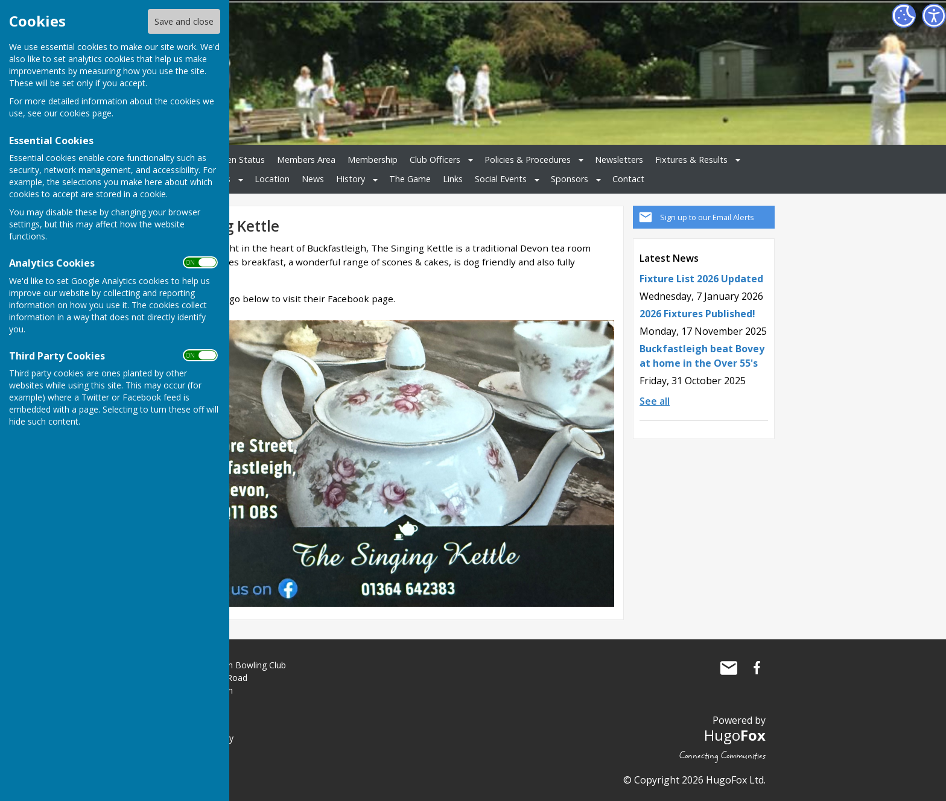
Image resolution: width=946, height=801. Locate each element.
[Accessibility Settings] (934, 16)
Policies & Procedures (527, 159)
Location (272, 179)
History (350, 179)
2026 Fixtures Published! (697, 313)
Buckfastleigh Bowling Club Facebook (757, 668)
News (313, 179)
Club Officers (435, 159)
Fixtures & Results (691, 159)
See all (655, 401)
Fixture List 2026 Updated (701, 278)
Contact (628, 179)
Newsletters (619, 159)
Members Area (306, 159)
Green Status (239, 159)
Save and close (184, 21)
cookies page (86, 113)
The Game (410, 179)
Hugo (735, 735)
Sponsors (569, 179)
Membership (373, 159)
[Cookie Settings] (904, 16)
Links (453, 179)
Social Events (501, 179)
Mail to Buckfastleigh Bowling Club (729, 668)
